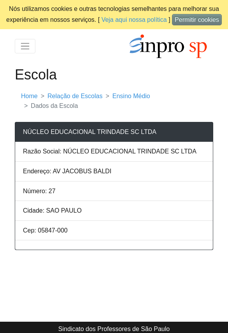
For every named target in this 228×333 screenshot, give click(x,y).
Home (29, 96)
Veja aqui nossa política (134, 19)
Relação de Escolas (74, 96)
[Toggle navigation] (25, 46)
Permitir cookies (197, 19)
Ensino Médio (131, 96)
